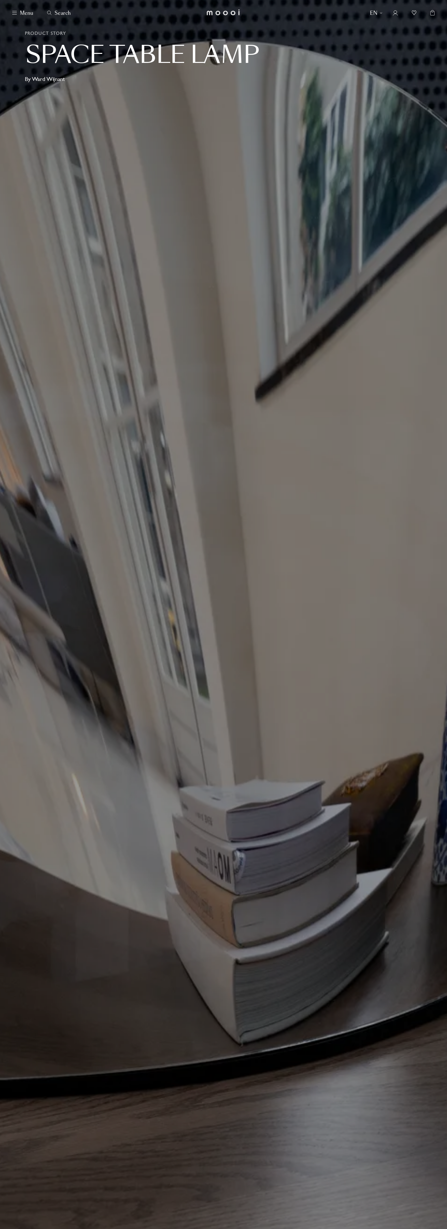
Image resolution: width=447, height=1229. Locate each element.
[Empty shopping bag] (431, 13)
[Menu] (22, 13)
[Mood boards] (414, 13)
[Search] (59, 13)
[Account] (395, 13)
